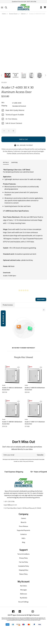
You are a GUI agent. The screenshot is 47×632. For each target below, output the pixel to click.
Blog (23, 542)
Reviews (3, 318)
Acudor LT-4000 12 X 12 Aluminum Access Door (35, 423)
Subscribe (40, 455)
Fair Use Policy (23, 562)
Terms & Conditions (23, 554)
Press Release (23, 526)
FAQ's (23, 538)
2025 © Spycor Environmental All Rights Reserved (23, 615)
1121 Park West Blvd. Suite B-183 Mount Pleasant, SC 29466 (22, 508)
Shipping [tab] (14, 162)
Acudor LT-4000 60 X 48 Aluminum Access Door (12, 423)
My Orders (23, 586)
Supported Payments (23, 530)
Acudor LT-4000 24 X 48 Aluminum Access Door (12, 389)
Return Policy (23, 574)
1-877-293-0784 (9, 501)
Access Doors (13, 14)
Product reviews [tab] (8, 305)
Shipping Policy (23, 570)
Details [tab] (6, 162)
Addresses (23, 594)
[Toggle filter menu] (43, 310)
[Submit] (2, 7)
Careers (23, 518)
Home (4, 14)
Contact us (23, 534)
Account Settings (23, 602)
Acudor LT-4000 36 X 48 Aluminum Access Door (35, 389)
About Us (23, 522)
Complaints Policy (23, 566)
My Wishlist (23, 598)
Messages (23, 590)
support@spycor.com (10, 505)
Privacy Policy (23, 558)
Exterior (23, 14)
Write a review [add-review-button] (41, 299)
